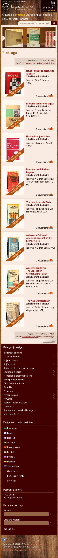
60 (48, 60)
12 (42, 60)
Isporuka (47, 14)
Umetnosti (9, 406)
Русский (9, 456)
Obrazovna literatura (14, 383)
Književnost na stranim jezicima (19, 368)
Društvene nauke (12, 356)
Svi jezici (11, 480)
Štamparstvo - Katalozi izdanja (18, 410)
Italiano (9, 442)
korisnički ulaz (20, 1)
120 (52, 60)
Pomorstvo (9, 391)
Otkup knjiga (33, 14)
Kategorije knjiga (12, 347)
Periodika (8, 387)
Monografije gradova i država (18, 375)
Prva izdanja (9, 494)
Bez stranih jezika (15, 475)
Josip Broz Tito (11, 414)
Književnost (9, 364)
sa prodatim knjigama (30, 63)
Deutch (9, 452)
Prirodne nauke (11, 394)
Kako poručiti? (10, 19)
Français (9, 437)
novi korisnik (7, 1)
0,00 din (52, 10)
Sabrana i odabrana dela (15, 402)
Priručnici (8, 398)
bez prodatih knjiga (46, 63)
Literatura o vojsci (12, 371)
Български (10, 428)
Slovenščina (11, 466)
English (9, 433)
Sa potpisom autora (13, 497)
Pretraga (20, 14)
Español (9, 461)
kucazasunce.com (35, 544)
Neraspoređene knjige (14, 379)
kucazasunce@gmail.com (14, 549)
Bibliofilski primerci (13, 352)
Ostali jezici (13, 471)
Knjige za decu (11, 360)
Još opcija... (9, 528)
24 (45, 60)
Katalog (9, 14)
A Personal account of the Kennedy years (39, 239)
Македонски (12, 447)
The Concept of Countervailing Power (36, 272)
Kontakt (25, 19)
